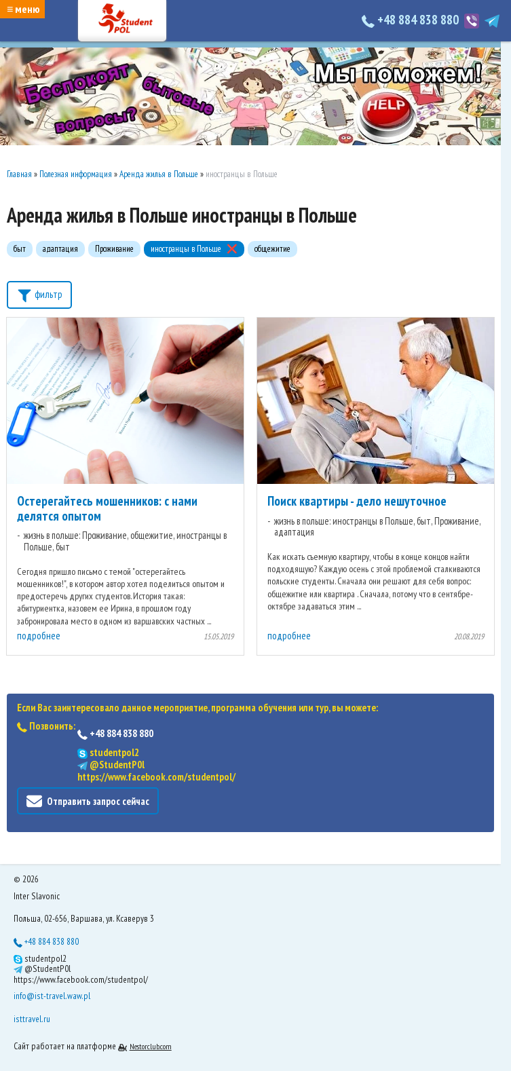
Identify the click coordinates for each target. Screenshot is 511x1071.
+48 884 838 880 (411, 20)
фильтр (39, 293)
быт (20, 249)
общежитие (272, 249)
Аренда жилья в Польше (158, 174)
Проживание (114, 249)
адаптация (60, 249)
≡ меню (23, 9)
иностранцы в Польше (186, 249)
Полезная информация (75, 174)
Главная (19, 174)
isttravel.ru (32, 1019)
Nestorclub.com (151, 1046)
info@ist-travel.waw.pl (52, 996)
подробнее (38, 635)
